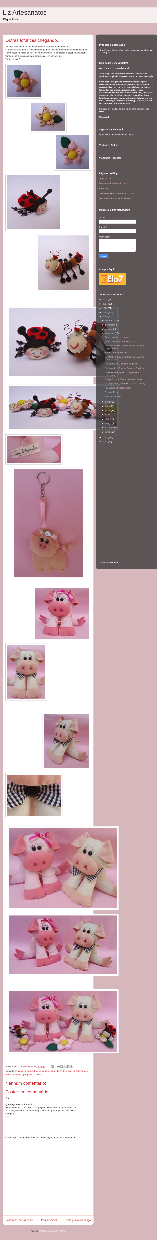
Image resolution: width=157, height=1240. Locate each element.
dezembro (110, 320)
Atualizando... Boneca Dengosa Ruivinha (124, 368)
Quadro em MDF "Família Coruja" (120, 341)
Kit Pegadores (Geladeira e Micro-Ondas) (124, 383)
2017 (105, 304)
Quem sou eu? (106, 178)
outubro (109, 329)
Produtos (103, 188)
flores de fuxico (64, 1071)
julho (107, 406)
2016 (105, 308)
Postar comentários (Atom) (52, 1231)
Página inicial (49, 1220)
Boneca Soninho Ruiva (115, 352)
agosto (108, 402)
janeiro (108, 432)
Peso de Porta (111, 392)
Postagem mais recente (19, 1220)
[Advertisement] (112, 502)
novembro (110, 325)
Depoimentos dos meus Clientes (115, 198)
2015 (105, 312)
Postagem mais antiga (78, 1220)
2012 (105, 441)
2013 (105, 437)
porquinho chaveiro (32, 1074)
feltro (52, 1071)
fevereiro (109, 427)
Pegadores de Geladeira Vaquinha (121, 363)
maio (108, 414)
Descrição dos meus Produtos (113, 183)
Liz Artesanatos (25, 12)
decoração (44, 1071)
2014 (105, 316)
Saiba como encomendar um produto (117, 193)
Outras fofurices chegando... (118, 337)
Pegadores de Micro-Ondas (117, 388)
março (108, 423)
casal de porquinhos (28, 1071)
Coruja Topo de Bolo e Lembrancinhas (123, 379)
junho (108, 410)
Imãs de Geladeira (113, 396)
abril (107, 419)
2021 (105, 299)
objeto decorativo (13, 1074)
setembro (110, 333)
